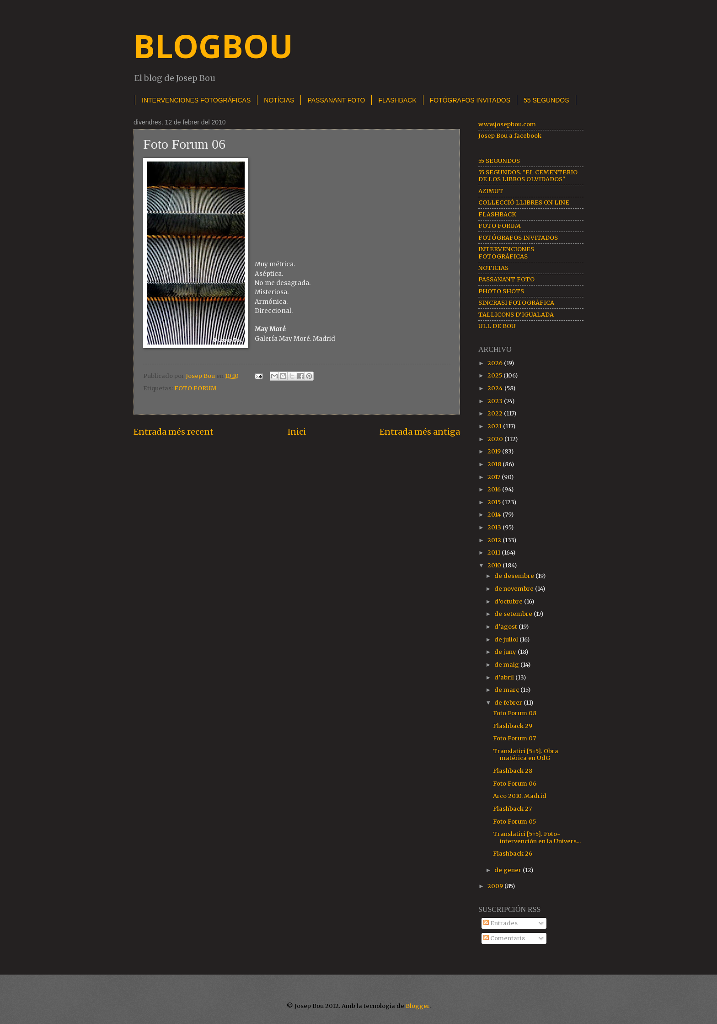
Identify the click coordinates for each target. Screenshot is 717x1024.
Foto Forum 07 (514, 738)
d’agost (506, 627)
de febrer (509, 702)
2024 (495, 388)
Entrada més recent (174, 431)
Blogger (417, 1006)
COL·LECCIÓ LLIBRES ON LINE (523, 202)
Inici (297, 431)
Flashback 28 (512, 771)
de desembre (514, 576)
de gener (508, 870)
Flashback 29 (512, 726)
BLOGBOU (213, 46)
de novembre (514, 589)
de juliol (506, 639)
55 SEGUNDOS (546, 100)
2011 (494, 552)
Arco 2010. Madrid (519, 796)
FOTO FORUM (195, 388)
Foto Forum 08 (514, 713)
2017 (494, 477)
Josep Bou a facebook (509, 136)
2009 (495, 886)
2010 (495, 565)
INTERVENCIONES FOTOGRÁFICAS (196, 100)
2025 (495, 375)
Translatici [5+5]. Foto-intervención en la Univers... (537, 837)
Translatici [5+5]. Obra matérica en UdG (525, 754)
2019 (494, 451)
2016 (494, 489)
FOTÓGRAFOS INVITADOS (470, 100)
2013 (495, 527)
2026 (495, 363)
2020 (495, 439)
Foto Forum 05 (514, 821)
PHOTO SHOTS (501, 291)
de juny (506, 652)
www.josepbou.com (507, 124)
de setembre (514, 614)
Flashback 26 (512, 853)
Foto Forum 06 (514, 783)
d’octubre (509, 601)
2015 (494, 502)
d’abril (504, 677)
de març (507, 690)
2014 (495, 514)
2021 (495, 426)
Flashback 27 (512, 809)
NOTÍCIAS (279, 100)
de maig (507, 664)
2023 (495, 401)
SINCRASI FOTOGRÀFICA (516, 303)
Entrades (500, 923)
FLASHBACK (397, 100)
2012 (495, 540)
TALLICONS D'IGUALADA (516, 314)
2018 (495, 464)
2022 (495, 413)
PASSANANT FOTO (336, 100)
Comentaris (504, 938)
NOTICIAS (493, 268)
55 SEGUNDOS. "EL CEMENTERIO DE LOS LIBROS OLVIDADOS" (528, 175)
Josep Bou (201, 376)
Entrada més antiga (420, 431)
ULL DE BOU (497, 326)
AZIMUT (490, 191)
